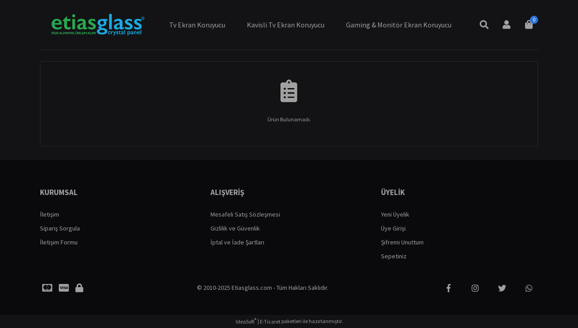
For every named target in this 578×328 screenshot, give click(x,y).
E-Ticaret (270, 321)
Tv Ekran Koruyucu (197, 24)
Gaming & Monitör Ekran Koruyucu (398, 24)
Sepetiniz (394, 256)
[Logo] (97, 24)
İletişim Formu (59, 242)
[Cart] (529, 25)
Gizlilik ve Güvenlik (235, 228)
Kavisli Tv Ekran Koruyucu (285, 24)
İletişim (49, 214)
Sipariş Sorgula (60, 228)
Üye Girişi (393, 228)
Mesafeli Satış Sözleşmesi (245, 214)
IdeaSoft (246, 321)
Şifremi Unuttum (402, 242)
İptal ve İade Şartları (237, 242)
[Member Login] (507, 25)
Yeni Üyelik (395, 214)
